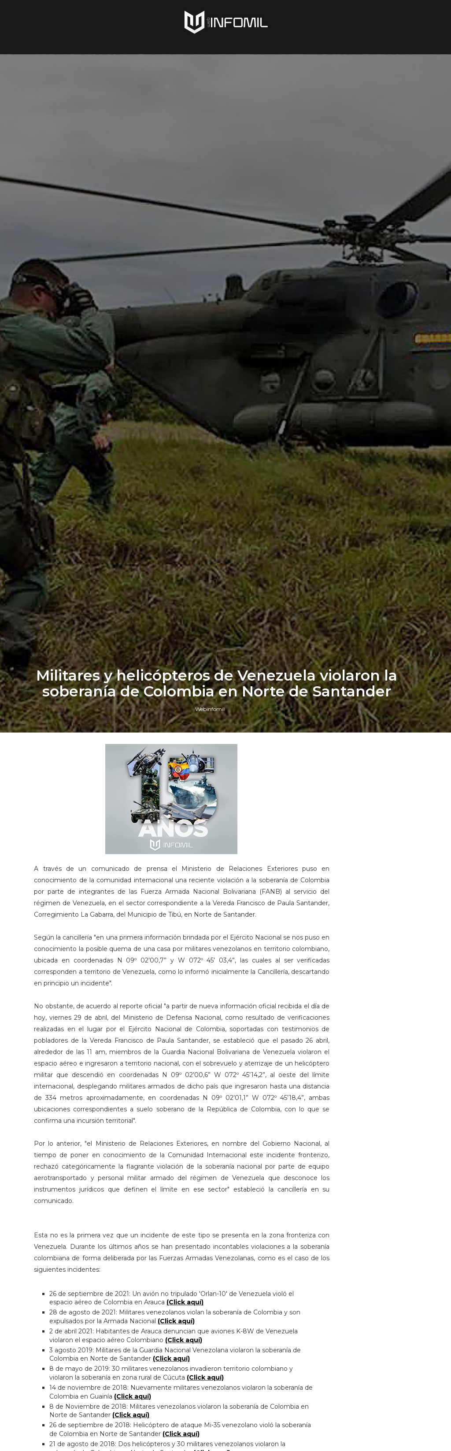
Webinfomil (210, 898)
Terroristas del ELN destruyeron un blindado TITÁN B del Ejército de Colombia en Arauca (375, 1035)
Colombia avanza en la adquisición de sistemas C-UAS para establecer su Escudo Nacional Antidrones (375, 1145)
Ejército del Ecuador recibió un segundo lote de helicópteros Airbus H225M (377, 1264)
